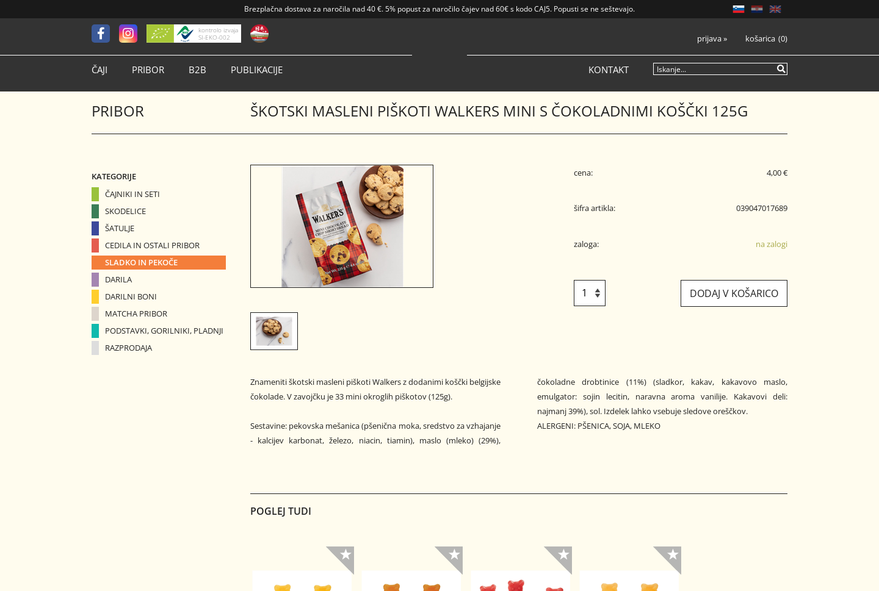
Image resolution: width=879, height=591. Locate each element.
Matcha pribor (136, 313)
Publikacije (257, 69)
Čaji (99, 69)
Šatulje (119, 228)
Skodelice (125, 211)
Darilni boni (131, 296)
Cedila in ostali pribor (152, 245)
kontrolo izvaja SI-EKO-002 (218, 33)
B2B (197, 69)
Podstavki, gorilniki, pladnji (164, 330)
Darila (118, 279)
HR (757, 9)
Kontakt (608, 69)
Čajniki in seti (132, 193)
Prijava (712, 39)
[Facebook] (105, 33)
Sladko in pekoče (141, 262)
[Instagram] (132, 33)
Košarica (760, 39)
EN (775, 9)
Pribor (148, 69)
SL (739, 9)
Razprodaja (128, 347)
